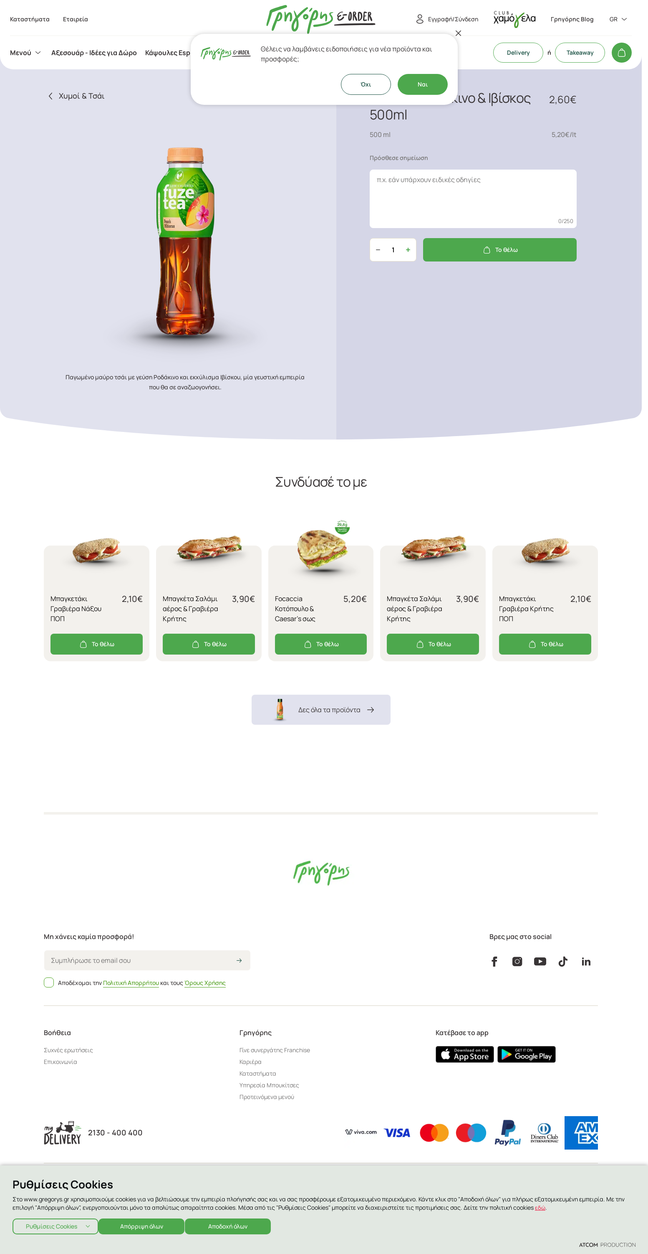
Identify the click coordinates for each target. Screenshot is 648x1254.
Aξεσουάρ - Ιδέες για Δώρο (94, 52)
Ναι (423, 84)
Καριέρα (251, 1062)
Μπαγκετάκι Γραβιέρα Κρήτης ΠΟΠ (526, 608)
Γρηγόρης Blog (572, 19)
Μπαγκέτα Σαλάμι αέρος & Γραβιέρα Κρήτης (190, 608)
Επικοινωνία (60, 1062)
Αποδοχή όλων (236, 1224)
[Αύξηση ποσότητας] (408, 249)
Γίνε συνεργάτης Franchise (275, 1050)
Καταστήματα (258, 1073)
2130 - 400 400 (115, 1132)
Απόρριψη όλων (146, 1224)
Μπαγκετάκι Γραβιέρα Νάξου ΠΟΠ (75, 608)
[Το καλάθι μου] (622, 53)
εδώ (540, 1205)
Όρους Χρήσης (205, 983)
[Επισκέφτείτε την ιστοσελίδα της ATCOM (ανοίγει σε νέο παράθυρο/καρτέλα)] (607, 1244)
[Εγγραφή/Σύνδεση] (445, 19)
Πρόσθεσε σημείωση (399, 158)
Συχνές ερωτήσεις (68, 1050)
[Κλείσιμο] (458, 33)
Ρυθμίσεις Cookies (51, 1224)
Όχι (366, 84)
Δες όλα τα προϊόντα (321, 710)
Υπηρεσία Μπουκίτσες (269, 1085)
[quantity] (393, 250)
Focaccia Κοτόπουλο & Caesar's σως (295, 608)
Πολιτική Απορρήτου (131, 983)
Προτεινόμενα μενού (267, 1097)
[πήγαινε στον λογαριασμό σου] (514, 19)
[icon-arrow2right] (239, 961)
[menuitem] (26, 53)
